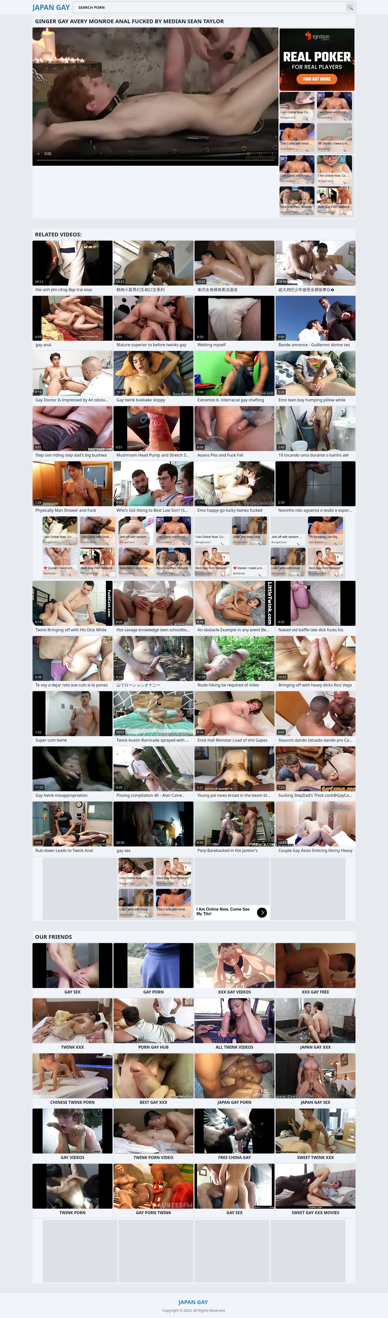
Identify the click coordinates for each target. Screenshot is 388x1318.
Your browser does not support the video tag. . (155, 96)
